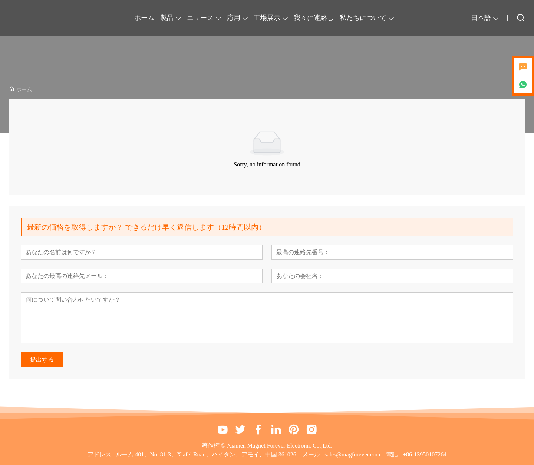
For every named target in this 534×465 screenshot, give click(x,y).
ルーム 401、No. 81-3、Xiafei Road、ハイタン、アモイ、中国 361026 (206, 454)
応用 (233, 17)
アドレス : (102, 454)
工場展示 (267, 17)
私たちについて (363, 17)
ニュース (200, 17)
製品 (167, 17)
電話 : (394, 454)
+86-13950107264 (424, 454)
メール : (313, 454)
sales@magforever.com (352, 454)
